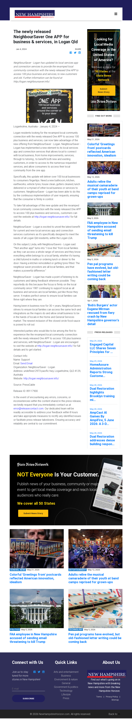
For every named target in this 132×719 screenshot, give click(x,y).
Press (66, 698)
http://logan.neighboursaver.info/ (52, 216)
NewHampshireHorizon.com (54, 714)
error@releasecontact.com (28, 408)
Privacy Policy (112, 696)
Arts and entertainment (66, 671)
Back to (114, 714)
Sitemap (115, 699)
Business (66, 675)
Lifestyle (66, 694)
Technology (66, 690)
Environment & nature (66, 679)
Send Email (26, 363)
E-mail (15, 688)
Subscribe (28, 698)
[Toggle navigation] (115, 14)
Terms (99, 696)
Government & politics (66, 686)
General (66, 683)
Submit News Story (103, 90)
